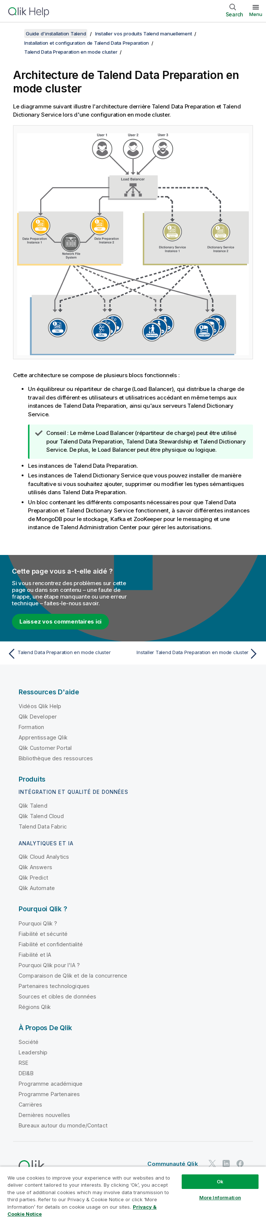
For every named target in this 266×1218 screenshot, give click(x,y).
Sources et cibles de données (57, 996)
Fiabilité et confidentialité (51, 944)
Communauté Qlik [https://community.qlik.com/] (172, 1163)
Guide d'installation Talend (56, 34)
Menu (255, 14)
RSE (23, 1063)
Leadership (33, 1052)
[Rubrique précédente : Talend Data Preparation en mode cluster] (68, 654)
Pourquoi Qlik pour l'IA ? (49, 965)
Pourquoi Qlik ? (38, 923)
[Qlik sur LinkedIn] (226, 1163)
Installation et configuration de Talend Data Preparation (86, 43)
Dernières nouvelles (44, 1115)
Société (28, 1042)
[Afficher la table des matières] (15, 33)
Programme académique (50, 1083)
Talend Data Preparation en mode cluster (70, 52)
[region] (133, 1192)
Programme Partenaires (49, 1094)
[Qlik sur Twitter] (212, 1163)
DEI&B (26, 1073)
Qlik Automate (37, 888)
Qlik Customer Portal (45, 748)
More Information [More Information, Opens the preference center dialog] (220, 1197)
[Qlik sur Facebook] (240, 1163)
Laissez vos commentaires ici (60, 621)
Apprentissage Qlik (43, 737)
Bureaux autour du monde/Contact (63, 1125)
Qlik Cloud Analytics (44, 856)
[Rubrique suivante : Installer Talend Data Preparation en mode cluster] (197, 654)
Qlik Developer (38, 716)
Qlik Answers (35, 867)
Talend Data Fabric (43, 826)
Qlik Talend (33, 805)
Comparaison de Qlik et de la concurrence (73, 975)
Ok (220, 1181)
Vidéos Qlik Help (40, 706)
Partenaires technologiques (54, 986)
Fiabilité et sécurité (43, 934)
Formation (31, 727)
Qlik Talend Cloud (41, 816)
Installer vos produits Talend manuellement (143, 34)
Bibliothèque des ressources (56, 758)
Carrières (30, 1104)
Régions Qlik (35, 1007)
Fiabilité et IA (35, 955)
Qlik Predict (33, 877)
